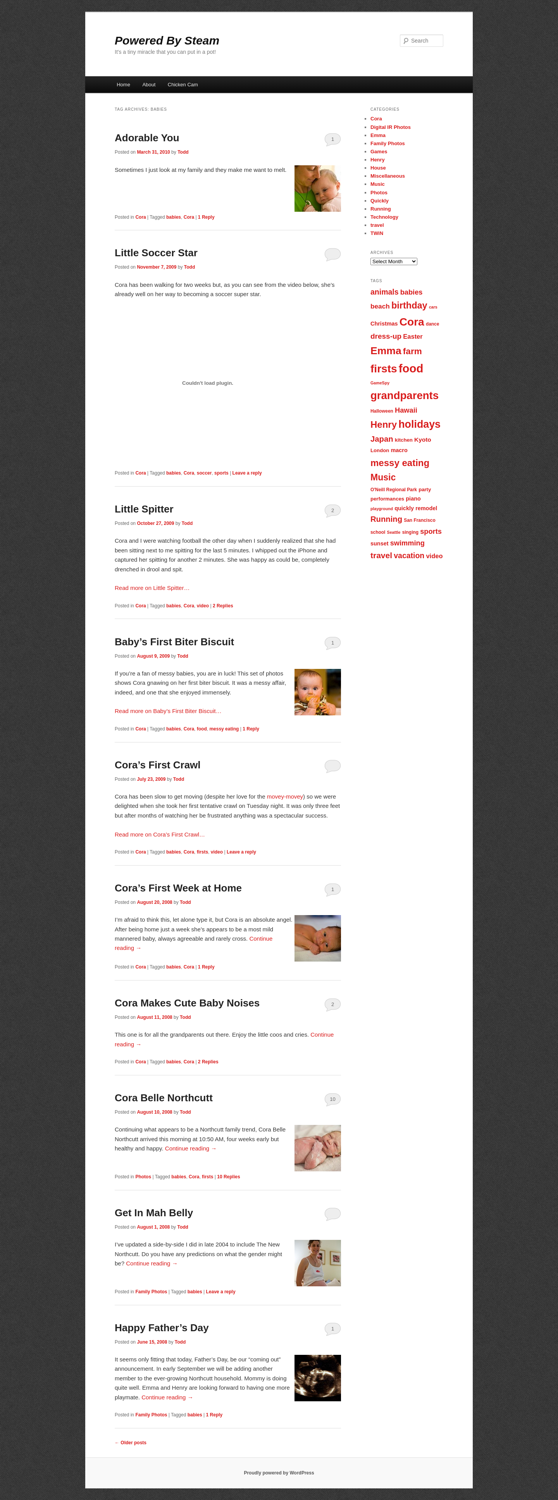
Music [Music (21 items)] (383, 477)
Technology (384, 217)
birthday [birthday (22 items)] (409, 305)
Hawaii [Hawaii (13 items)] (406, 410)
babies (173, 217)
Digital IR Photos (390, 127)
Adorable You (147, 138)
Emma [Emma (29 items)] (385, 351)
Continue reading (191, 1148)
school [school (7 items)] (377, 532)
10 (332, 1099)
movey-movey (285, 796)
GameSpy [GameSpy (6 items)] (379, 383)
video (203, 606)
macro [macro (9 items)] (399, 450)
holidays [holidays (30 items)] (419, 424)
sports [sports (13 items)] (431, 531)
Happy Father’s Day (162, 1328)
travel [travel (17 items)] (381, 555)
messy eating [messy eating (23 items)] (399, 463)
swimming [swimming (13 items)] (407, 543)
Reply (206, 217)
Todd (182, 152)
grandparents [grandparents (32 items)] (404, 395)
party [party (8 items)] (424, 489)
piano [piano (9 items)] (413, 498)
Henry (377, 160)
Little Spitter (144, 509)
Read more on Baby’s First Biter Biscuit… (168, 711)
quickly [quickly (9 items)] (404, 508)
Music (377, 184)
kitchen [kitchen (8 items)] (404, 440)
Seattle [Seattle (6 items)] (394, 532)
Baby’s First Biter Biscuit (174, 642)
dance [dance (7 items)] (432, 324)
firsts (202, 852)
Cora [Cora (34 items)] (412, 322)
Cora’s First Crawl (158, 765)
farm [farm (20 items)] (412, 351)
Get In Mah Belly (154, 1213)
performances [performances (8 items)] (387, 499)
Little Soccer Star (156, 253)
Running (380, 209)
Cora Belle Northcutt (164, 1098)
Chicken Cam (183, 84)
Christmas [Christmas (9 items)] (384, 324)
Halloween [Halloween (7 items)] (381, 411)
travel (377, 225)
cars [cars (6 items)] (433, 307)
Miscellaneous (387, 176)
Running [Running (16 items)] (386, 519)
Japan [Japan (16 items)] (381, 439)
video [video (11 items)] (434, 555)
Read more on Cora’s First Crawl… (160, 834)
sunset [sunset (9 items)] (379, 543)
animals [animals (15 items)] (384, 292)
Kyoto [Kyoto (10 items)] (422, 439)
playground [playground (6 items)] (381, 508)
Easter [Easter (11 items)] (412, 336)
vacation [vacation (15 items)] (409, 555)
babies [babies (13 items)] (411, 292)
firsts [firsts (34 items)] (383, 369)
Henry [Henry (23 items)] (383, 424)
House (378, 168)
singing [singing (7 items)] (410, 532)
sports (221, 473)
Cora (140, 217)
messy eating (224, 729)
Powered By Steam (167, 40)
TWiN (376, 233)
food (202, 729)
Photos (143, 1176)
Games (378, 151)
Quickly (379, 201)
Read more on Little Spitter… (152, 588)
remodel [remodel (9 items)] (426, 508)
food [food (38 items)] (411, 368)
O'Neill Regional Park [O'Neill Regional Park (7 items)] (393, 489)
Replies (223, 606)
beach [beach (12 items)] (380, 306)
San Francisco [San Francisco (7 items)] (419, 520)
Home (123, 84)
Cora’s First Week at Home (178, 888)
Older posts (130, 1442)
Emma (378, 135)
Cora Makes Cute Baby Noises (187, 1003)
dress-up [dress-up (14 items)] (385, 336)
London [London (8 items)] (379, 450)
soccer (204, 473)
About (148, 84)
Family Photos (151, 1291)
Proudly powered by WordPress (279, 1473)
